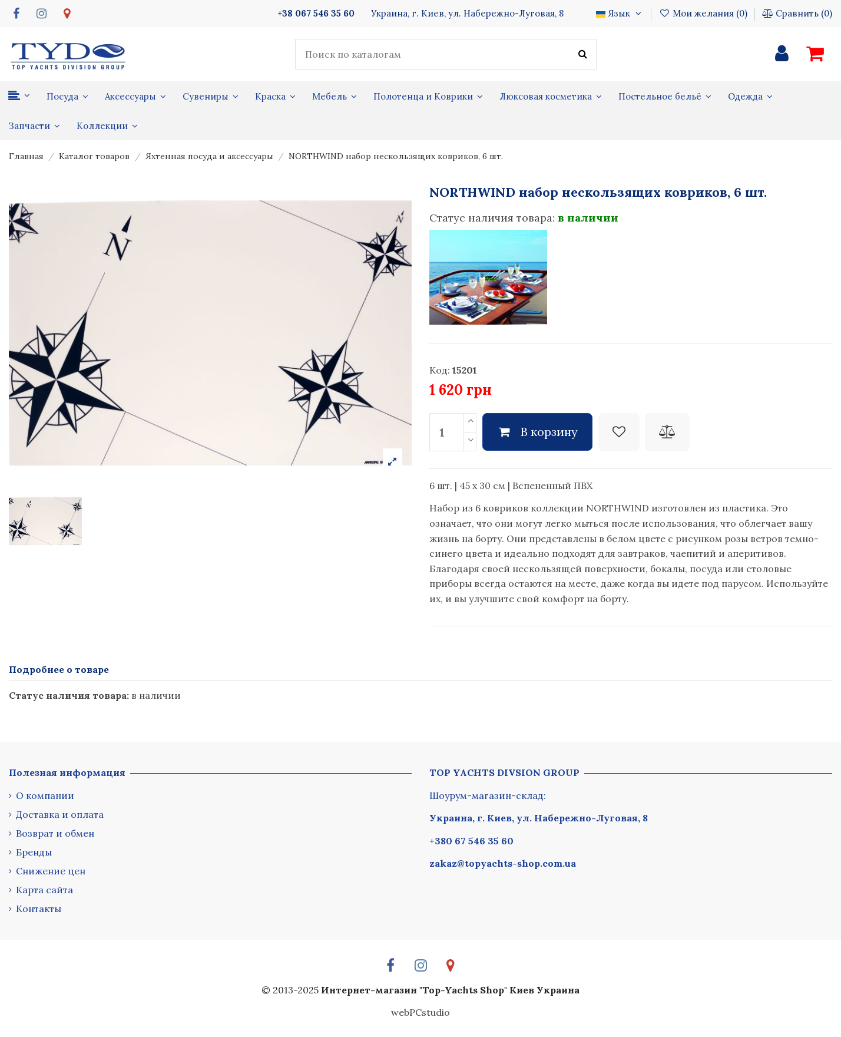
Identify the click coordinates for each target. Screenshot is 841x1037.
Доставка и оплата (60, 814)
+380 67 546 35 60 (471, 841)
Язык (620, 13)
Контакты (38, 908)
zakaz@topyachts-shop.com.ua (502, 863)
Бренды (34, 852)
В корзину (537, 431)
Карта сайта (44, 890)
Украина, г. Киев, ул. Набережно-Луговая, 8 (538, 818)
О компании (45, 795)
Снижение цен (50, 871)
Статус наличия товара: (492, 217)
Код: (439, 370)
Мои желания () (703, 13)
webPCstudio (420, 1012)
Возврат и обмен (55, 833)
